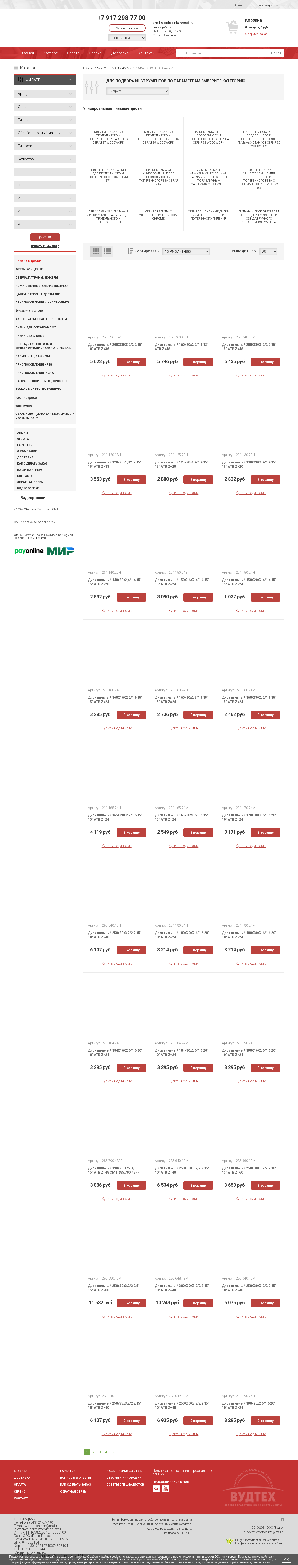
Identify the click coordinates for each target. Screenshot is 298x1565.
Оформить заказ (256, 34)
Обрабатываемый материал (41, 133)
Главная (27, 53)
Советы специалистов (125, 1484)
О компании (27, 451)
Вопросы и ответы (75, 1477)
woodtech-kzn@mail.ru (177, 22)
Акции (22, 432)
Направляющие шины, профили (41, 381)
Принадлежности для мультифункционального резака (43, 346)
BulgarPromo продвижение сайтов (257, 1540)
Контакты (146, 53)
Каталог (50, 53)
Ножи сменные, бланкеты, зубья (42, 286)
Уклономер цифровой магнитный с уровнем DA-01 (44, 416)
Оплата (73, 53)
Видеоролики (28, 488)
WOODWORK (24, 406)
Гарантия (24, 445)
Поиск (276, 53)
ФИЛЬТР (33, 80)
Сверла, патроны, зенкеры (36, 277)
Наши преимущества (124, 1471)
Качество (26, 159)
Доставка (119, 53)
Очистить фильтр (45, 246)
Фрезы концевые (29, 269)
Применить (45, 237)
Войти (235, 5)
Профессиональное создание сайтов (258, 1543)
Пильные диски (28, 261)
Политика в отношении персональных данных (183, 1472)
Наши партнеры (30, 469)
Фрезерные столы (29, 311)
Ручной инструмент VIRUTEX (38, 389)
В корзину (132, 362)
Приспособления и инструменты (42, 302)
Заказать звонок (127, 28)
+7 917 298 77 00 (121, 17)
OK (286, 1560)
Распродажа (26, 398)
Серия (23, 107)
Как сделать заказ (32, 463)
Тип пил (24, 120)
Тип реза (25, 146)
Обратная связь (30, 482)
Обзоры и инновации (124, 1477)
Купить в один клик (117, 375)
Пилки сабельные (29, 335)
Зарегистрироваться (267, 5)
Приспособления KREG (33, 364)
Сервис (95, 53)
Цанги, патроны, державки (37, 294)
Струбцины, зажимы (32, 356)
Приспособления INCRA (34, 373)
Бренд (23, 93)
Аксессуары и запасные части (41, 319)
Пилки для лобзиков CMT (35, 327)
